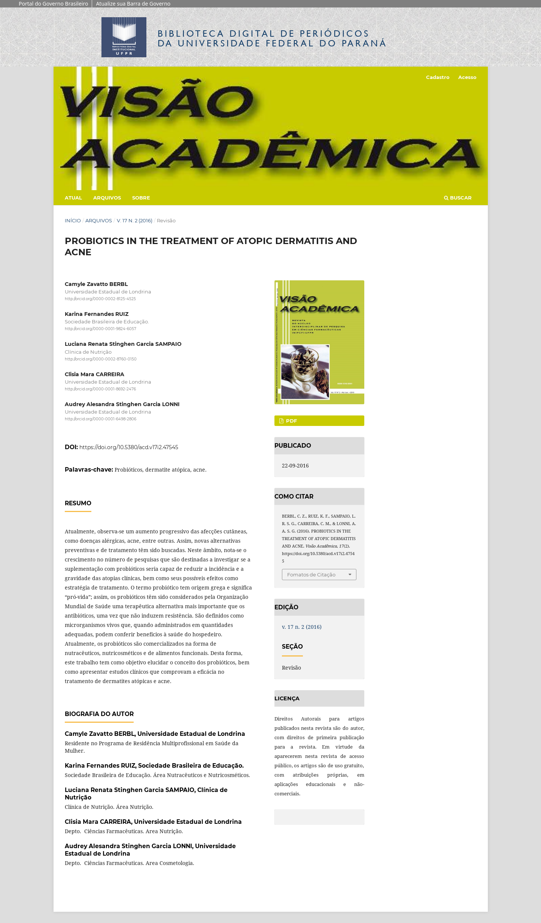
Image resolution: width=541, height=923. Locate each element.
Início (73, 220)
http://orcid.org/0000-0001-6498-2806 (100, 419)
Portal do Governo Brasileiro (53, 3)
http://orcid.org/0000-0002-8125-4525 (100, 298)
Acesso (467, 77)
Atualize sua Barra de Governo (133, 3)
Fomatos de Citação (311, 575)
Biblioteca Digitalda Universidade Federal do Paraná (272, 38)
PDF (291, 421)
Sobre (141, 198)
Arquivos (107, 198)
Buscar (458, 198)
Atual (73, 198)
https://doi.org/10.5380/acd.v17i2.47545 (128, 447)
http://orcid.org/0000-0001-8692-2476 (100, 389)
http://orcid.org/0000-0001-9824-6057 (100, 328)
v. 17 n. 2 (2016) (134, 220)
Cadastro (438, 77)
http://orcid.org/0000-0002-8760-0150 (101, 359)
